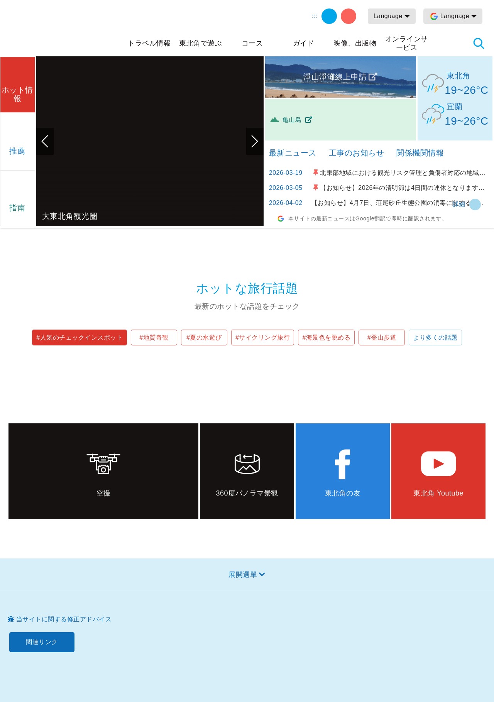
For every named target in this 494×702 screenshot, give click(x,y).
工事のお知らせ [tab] (356, 153)
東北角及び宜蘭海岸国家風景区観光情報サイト (66, 28)
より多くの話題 (435, 337)
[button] (17, 83)
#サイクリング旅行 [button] (262, 337)
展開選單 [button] (242, 575)
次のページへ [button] (255, 141)
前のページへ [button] (45, 141)
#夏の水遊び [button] (204, 337)
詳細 (459, 204)
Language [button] (388, 16)
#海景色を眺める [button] (326, 337)
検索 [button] (478, 43)
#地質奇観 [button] (153, 337)
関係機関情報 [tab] (420, 153)
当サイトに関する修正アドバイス (64, 619)
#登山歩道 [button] (381, 337)
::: (315, 16)
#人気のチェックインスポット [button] (79, 337)
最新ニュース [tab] (292, 153)
